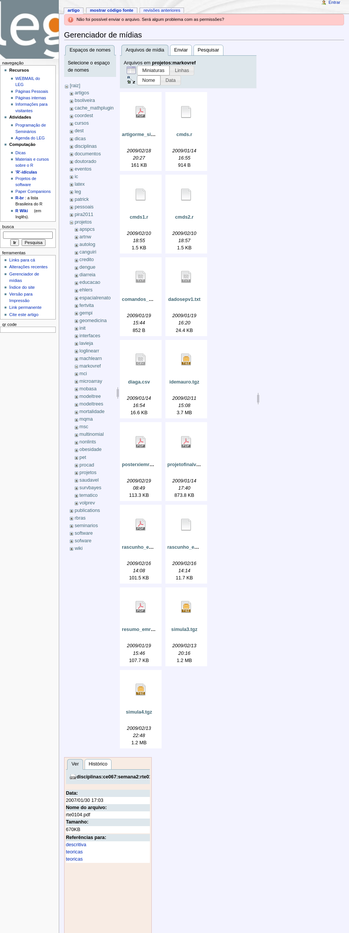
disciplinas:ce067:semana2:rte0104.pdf (121, 777)
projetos (83, 222)
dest (79, 130)
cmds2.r (184, 217)
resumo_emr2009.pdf (146, 629)
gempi (86, 313)
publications (87, 510)
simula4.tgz (139, 712)
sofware (83, 540)
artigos (82, 92)
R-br (20, 198)
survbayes (90, 487)
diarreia (87, 274)
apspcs (86, 229)
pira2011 (84, 214)
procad (86, 465)
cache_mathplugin (94, 108)
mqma (86, 419)
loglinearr (89, 351)
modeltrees (91, 404)
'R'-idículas (26, 172)
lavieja (86, 343)
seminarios (86, 525)
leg (78, 191)
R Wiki (22, 210)
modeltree (90, 396)
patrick (82, 199)
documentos (88, 154)
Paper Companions (33, 191)
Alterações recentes (28, 267)
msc (83, 426)
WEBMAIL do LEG (28, 81)
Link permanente (25, 307)
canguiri (87, 252)
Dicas (21, 152)
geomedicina (93, 320)
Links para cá (22, 260)
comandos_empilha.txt (148, 299)
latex (80, 184)
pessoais (84, 207)
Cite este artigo (23, 314)
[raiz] (75, 85)
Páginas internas (31, 97)
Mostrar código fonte (112, 10)
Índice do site (22, 287)
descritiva (76, 844)
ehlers (86, 290)
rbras (80, 518)
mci (83, 373)
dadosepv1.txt (184, 299)
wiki (79, 548)
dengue (87, 267)
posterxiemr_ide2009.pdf (150, 464)
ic (76, 176)
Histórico (98, 764)
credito (86, 259)
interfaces (89, 335)
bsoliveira (85, 100)
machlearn (90, 358)
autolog (87, 244)
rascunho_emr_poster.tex (196, 547)
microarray (90, 381)
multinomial (91, 434)
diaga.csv (139, 382)
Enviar (181, 50)
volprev (87, 503)
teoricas (74, 852)
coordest (84, 115)
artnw (85, 237)
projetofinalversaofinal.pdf (197, 464)
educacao (89, 282)
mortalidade (91, 411)
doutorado (85, 161)
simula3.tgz (184, 629)
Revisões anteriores (161, 10)
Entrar (334, 2)
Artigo (74, 10)
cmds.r (184, 134)
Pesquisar (208, 50)
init (82, 328)
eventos (83, 169)
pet (82, 457)
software (84, 533)
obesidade (90, 449)
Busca (8, 226)
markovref (90, 366)
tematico (88, 495)
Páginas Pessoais (32, 91)
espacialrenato (95, 298)
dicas (80, 138)
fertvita (86, 305)
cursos (82, 123)
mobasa (87, 388)
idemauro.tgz (184, 382)
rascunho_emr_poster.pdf (151, 547)
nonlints (87, 442)
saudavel (89, 480)
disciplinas (86, 146)
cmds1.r (139, 217)
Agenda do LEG (30, 138)
